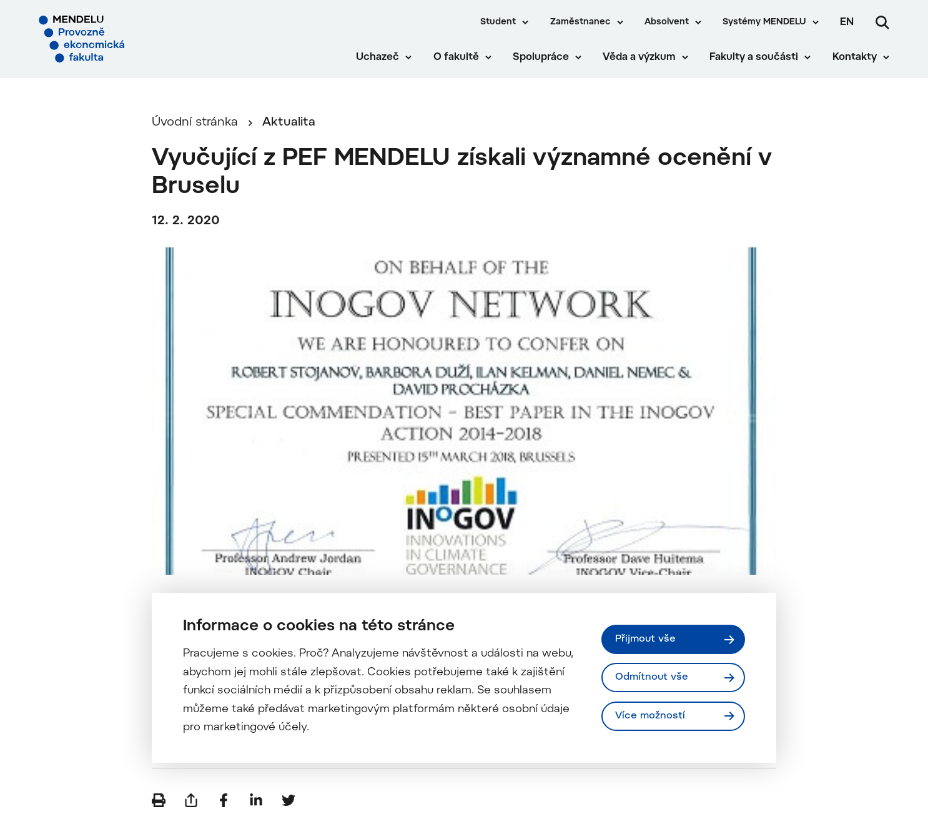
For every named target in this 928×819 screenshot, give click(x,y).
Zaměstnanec (580, 22)
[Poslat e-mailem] (191, 800)
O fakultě (456, 57)
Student (498, 22)
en (847, 22)
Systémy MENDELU (764, 22)
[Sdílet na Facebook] (223, 800)
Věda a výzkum (639, 57)
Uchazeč (377, 57)
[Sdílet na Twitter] (288, 800)
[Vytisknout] (158, 800)
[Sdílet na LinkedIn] (256, 800)
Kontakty (854, 57)
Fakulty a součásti (753, 57)
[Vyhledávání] (882, 22)
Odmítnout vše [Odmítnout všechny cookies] (651, 677)
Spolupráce (541, 57)
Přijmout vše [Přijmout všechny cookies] (645, 639)
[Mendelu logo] (112, 39)
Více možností (650, 716)
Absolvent (666, 22)
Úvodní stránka (195, 123)
